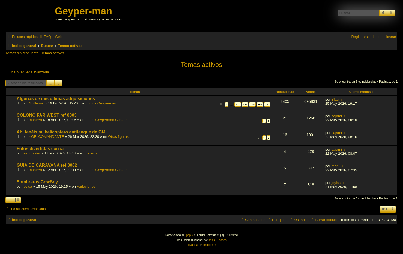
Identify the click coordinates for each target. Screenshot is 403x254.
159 (252, 104)
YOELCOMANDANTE (46, 137)
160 (260, 104)
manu (336, 166)
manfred (35, 120)
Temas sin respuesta (21, 53)
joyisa (27, 186)
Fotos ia (91, 153)
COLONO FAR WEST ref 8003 (47, 115)
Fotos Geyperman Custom (106, 120)
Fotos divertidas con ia (40, 148)
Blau (335, 99)
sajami (337, 116)
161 (267, 104)
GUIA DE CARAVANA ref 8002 (47, 165)
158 (245, 104)
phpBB (190, 235)
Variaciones (86, 186)
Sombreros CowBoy (37, 182)
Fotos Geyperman (101, 103)
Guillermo (36, 103)
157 (238, 104)
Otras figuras (118, 137)
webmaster (32, 153)
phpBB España (217, 239)
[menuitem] (45, 37)
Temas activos (52, 53)
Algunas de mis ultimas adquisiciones (56, 98)
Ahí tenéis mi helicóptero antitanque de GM (61, 132)
